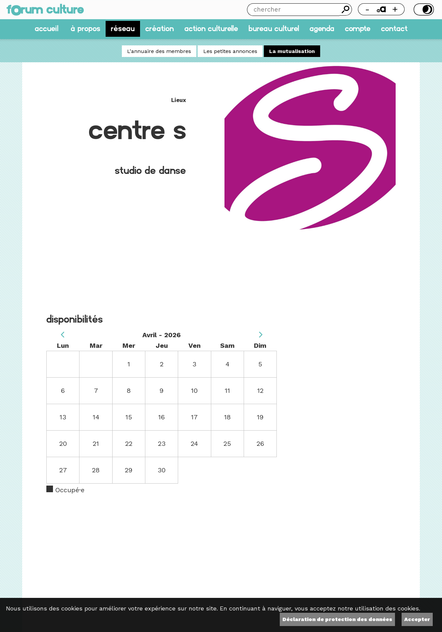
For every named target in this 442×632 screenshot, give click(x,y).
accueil (46, 29)
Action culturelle (211, 29)
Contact (394, 29)
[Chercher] (293, 9)
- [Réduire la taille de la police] (367, 9)
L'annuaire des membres (159, 51)
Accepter (417, 619)
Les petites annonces (230, 51)
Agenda (322, 29)
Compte (357, 29)
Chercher (345, 9)
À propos (85, 29)
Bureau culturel (273, 29)
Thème (423, 9)
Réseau (123, 29)
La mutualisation (292, 51)
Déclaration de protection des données (337, 619)
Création (159, 29)
